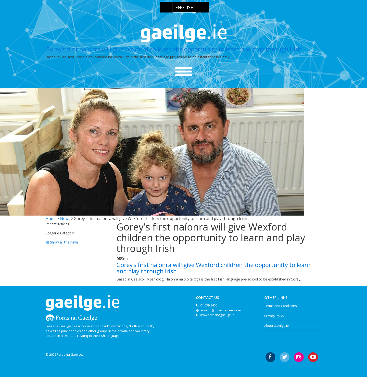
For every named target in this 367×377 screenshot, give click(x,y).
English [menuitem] (184, 7)
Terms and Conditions (280, 306)
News (65, 218)
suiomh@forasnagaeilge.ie (221, 310)
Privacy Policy (274, 316)
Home (51, 218)
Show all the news (62, 242)
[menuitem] (184, 7)
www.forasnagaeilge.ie (217, 315)
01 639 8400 (208, 305)
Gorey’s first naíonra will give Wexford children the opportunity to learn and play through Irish (174, 49)
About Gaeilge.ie (276, 325)
